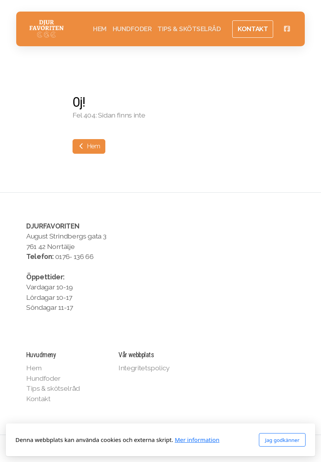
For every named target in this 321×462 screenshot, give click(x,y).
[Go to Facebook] (286, 29)
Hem (89, 146)
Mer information (197, 440)
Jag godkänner (282, 440)
